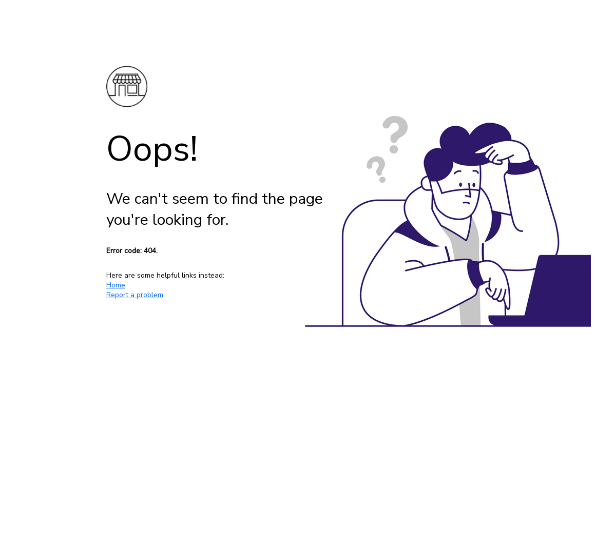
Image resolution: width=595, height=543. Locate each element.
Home (115, 285)
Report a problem (134, 295)
